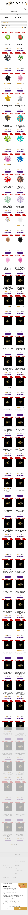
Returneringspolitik (14, 11)
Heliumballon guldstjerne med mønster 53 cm (20, 612)
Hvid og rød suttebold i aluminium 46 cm (8, 187)
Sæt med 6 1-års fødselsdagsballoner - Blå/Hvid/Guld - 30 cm (20, 693)
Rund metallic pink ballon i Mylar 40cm (20, 531)
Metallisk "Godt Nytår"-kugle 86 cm (20, 835)
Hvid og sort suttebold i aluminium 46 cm (8, 65)
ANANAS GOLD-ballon (20, 490)
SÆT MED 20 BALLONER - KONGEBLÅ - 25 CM (7, 653)
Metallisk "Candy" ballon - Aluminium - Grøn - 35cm (20, 65)
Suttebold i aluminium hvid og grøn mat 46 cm (7, 207)
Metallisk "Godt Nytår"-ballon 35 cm (20, 815)
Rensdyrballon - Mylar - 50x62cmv (20, 754)
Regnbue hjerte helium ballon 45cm (7, 450)
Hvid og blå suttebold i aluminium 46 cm (20, 167)
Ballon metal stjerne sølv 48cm (20, 106)
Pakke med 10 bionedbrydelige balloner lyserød (7, 268)
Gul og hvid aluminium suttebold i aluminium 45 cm (8, 369)
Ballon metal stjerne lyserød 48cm (20, 86)
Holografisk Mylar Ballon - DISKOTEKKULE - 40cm (7, 835)
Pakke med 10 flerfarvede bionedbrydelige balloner (20, 308)
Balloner (7, 14)
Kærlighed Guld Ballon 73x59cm (7, 389)
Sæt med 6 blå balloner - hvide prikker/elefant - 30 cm (8, 713)
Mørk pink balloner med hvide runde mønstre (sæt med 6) (20, 673)
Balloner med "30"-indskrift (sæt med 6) (20, 774)
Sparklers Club (3, 14)
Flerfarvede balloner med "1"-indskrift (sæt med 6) (20, 794)
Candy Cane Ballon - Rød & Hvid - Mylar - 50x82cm (7, 754)
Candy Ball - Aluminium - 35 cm (7, 227)
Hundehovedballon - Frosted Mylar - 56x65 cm (20, 592)
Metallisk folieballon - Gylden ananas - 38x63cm (20, 369)
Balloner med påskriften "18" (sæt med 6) (8, 794)
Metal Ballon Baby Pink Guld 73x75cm (7, 470)
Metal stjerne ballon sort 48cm (7, 86)
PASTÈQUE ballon (20, 44)
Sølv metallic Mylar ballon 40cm (8, 511)
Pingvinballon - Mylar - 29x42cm (7, 592)
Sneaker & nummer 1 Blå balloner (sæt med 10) (20, 632)
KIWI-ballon (7, 44)
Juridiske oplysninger (20, 867)
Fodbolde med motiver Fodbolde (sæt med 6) (7, 815)
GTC (16, 868)
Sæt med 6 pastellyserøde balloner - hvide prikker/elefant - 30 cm (20, 713)
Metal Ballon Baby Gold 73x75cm (20, 450)
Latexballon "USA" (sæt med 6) (20, 430)
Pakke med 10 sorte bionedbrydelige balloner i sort (20, 248)
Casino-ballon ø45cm (7, 409)
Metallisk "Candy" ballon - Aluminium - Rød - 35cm (20, 329)
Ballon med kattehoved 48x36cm (8, 491)
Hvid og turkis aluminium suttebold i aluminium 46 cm (20, 146)
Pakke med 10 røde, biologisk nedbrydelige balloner (8, 288)
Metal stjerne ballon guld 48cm (7, 106)
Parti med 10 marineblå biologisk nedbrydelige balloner (8, 308)
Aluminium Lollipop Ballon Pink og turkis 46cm (20, 126)
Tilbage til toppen (16, 854)
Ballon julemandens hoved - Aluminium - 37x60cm (8, 430)
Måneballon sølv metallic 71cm (20, 470)
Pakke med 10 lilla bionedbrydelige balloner (20, 288)
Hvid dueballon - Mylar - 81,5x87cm (20, 410)
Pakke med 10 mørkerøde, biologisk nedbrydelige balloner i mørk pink (20, 268)
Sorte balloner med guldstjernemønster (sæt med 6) (7, 693)
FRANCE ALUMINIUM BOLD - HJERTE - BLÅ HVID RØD (20, 572)
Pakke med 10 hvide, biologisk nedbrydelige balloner (20, 227)
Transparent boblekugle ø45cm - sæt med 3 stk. (8, 572)
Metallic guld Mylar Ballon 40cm (20, 511)
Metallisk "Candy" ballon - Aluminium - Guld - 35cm (7, 329)
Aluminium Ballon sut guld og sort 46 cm (7, 126)
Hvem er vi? (17, 865)
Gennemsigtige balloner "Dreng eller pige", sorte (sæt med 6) (8, 633)
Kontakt (17, 873)
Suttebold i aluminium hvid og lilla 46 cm (20, 207)
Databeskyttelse (19, 870)
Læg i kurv (7, 50)
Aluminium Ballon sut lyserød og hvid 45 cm (20, 349)
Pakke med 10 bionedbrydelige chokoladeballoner (7, 248)
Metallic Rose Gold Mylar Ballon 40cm (8, 531)
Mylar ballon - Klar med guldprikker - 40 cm (8, 734)
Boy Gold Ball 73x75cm (20, 388)
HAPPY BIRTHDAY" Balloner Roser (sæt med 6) (7, 673)
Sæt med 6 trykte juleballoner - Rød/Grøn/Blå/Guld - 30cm (20, 734)
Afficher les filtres (6, 25)
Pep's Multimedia (9, 867)
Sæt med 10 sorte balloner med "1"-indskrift (20, 551)
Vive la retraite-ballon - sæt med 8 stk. (8, 612)
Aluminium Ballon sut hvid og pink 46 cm (7, 167)
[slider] (5, 27)
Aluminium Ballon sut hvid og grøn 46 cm (7, 146)
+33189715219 (5, 865)
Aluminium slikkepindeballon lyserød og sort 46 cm (20, 187)
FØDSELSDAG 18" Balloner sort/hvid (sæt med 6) (8, 774)
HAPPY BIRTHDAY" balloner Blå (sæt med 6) (20, 653)
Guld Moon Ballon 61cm (8, 348)
